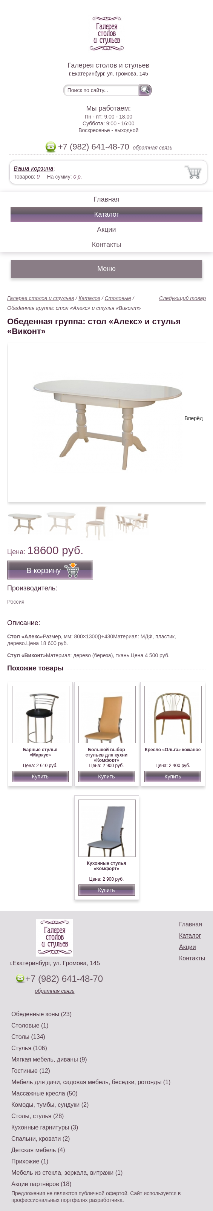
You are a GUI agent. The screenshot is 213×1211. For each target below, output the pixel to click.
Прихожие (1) (29, 1161)
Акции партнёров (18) (41, 1184)
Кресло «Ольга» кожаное (173, 749)
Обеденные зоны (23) (41, 1014)
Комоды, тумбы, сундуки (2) (50, 1105)
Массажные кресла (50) (44, 1093)
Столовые (118, 298)
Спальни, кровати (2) (40, 1139)
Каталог (106, 214)
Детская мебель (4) (38, 1150)
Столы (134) (28, 1037)
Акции (106, 229)
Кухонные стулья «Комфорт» (106, 866)
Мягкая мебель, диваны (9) (49, 1059)
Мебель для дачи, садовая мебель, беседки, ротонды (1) (90, 1082)
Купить (40, 776)
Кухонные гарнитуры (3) (44, 1127)
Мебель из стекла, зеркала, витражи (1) (67, 1172)
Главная (106, 199)
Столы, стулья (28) (37, 1116)
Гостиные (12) (30, 1071)
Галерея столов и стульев (40, 298)
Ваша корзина (33, 168)
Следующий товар (182, 298)
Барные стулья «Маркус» (40, 752)
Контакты (106, 244)
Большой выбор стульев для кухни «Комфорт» (106, 755)
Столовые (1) (30, 1025)
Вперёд (194, 418)
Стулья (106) (29, 1048)
